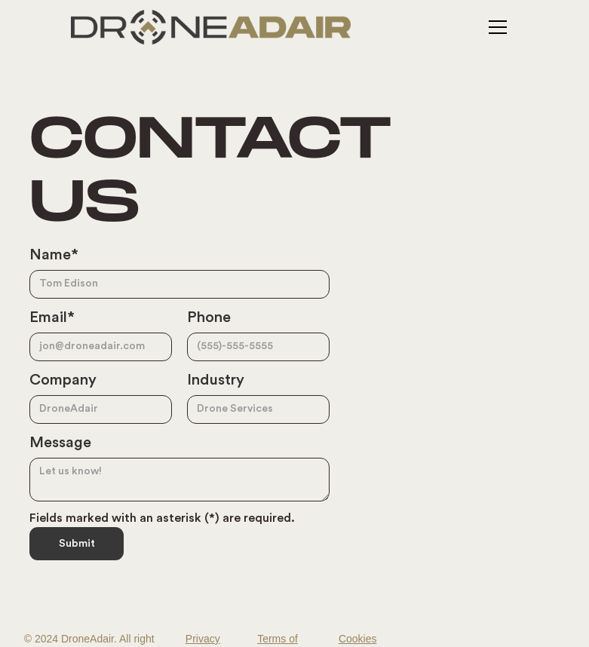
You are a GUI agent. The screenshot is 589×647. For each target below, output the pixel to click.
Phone (209, 317)
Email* (52, 317)
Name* (53, 254)
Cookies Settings (358, 640)
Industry (215, 380)
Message (60, 442)
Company (63, 380)
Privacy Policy (203, 640)
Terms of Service (277, 640)
